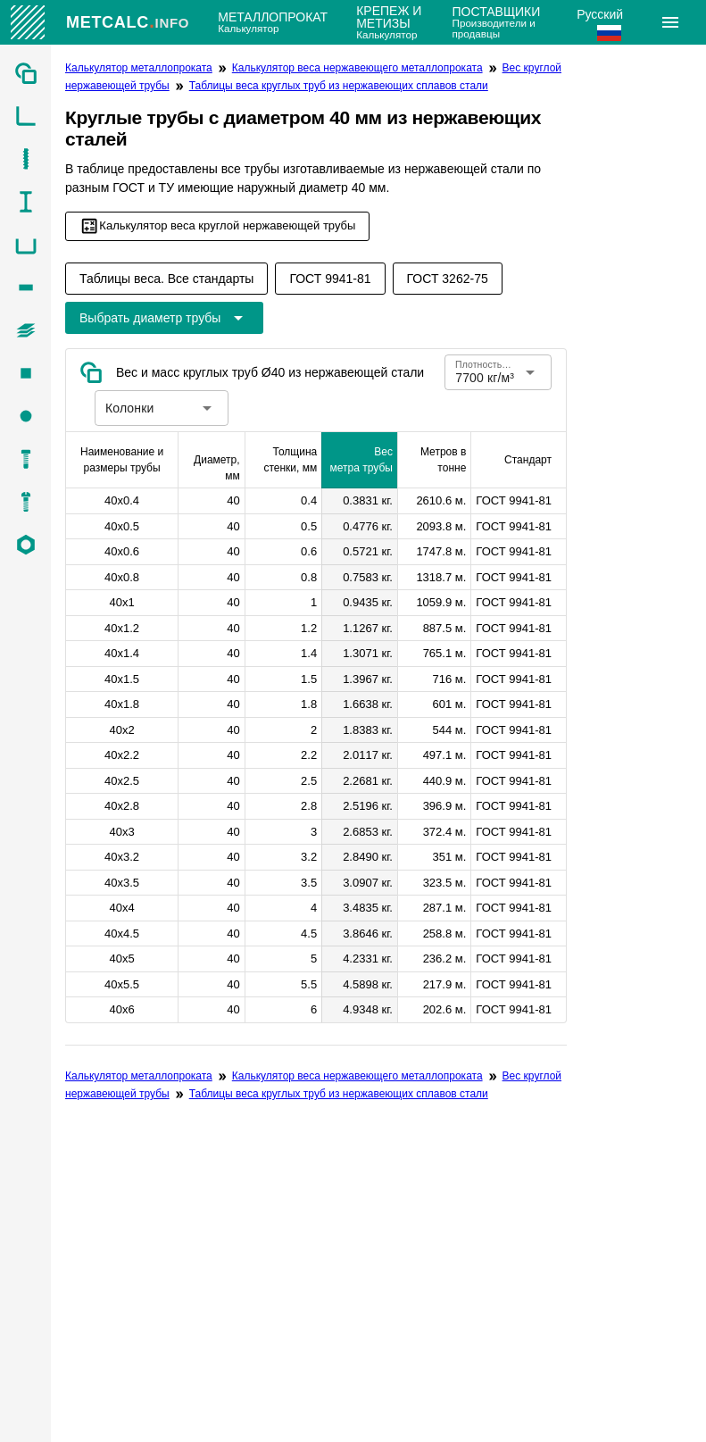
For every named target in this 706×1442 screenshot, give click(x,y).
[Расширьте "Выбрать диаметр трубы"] (164, 318)
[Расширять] (670, 22)
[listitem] (25, 73)
